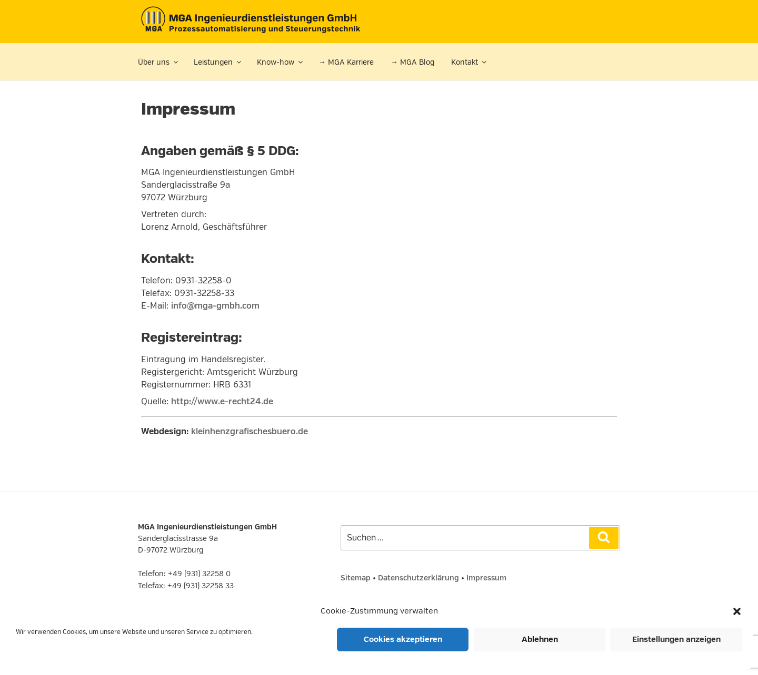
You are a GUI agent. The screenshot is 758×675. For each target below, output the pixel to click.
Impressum (486, 578)
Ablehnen (540, 640)
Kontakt (469, 62)
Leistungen (218, 62)
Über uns (158, 62)
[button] (737, 611)
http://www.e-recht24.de (222, 401)
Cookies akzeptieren (403, 640)
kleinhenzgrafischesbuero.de (249, 431)
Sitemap (356, 578)
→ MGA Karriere (346, 62)
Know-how (280, 62)
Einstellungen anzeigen (676, 640)
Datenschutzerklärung (418, 578)
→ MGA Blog (412, 62)
